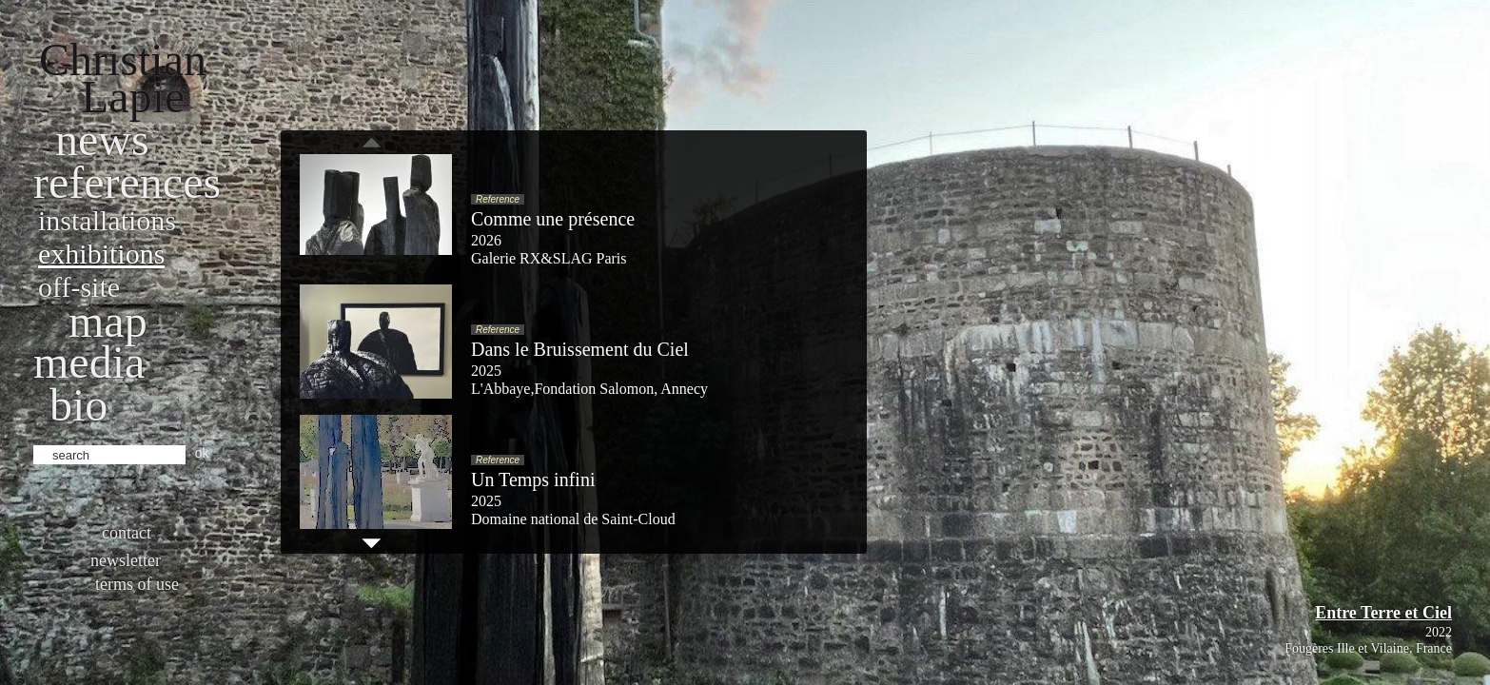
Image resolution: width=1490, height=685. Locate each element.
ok (202, 452)
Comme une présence (553, 218)
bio (78, 405)
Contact (126, 532)
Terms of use (137, 584)
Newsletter (125, 560)
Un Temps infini (533, 479)
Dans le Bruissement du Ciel (580, 349)
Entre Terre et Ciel (1383, 612)
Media (89, 362)
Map (108, 321)
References (127, 182)
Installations (107, 220)
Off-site (79, 287)
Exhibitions (101, 253)
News (102, 139)
